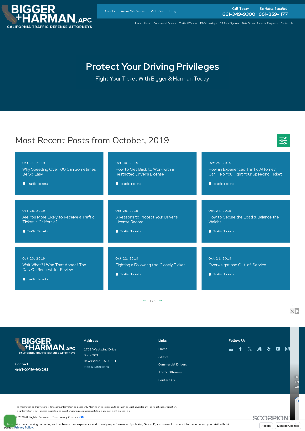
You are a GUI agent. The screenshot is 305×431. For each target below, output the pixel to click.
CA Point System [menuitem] (229, 23)
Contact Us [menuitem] (287, 23)
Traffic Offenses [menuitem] (188, 23)
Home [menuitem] (137, 23)
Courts (110, 11)
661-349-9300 (238, 14)
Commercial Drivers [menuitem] (165, 23)
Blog (172, 11)
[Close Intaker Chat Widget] (292, 308)
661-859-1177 (273, 14)
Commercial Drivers (172, 364)
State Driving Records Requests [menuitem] (260, 23)
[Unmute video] (237, 308)
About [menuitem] (147, 23)
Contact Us (166, 380)
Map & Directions (96, 367)
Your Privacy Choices (68, 417)
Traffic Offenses (170, 372)
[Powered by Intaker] (272, 423)
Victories (157, 11)
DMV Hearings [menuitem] (208, 23)
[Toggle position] (284, 308)
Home (162, 349)
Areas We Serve (133, 11)
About (163, 357)
